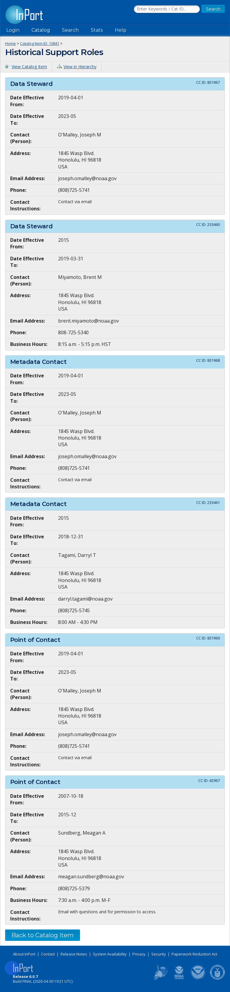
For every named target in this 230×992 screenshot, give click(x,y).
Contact (48, 954)
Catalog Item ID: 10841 (39, 43)
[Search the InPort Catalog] (167, 9)
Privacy (139, 954)
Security (158, 954)
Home (10, 43)
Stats (97, 30)
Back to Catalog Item (42, 935)
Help (120, 30)
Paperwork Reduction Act (194, 954)
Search (70, 30)
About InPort (24, 954)
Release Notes (73, 954)
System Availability (110, 954)
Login (12, 30)
